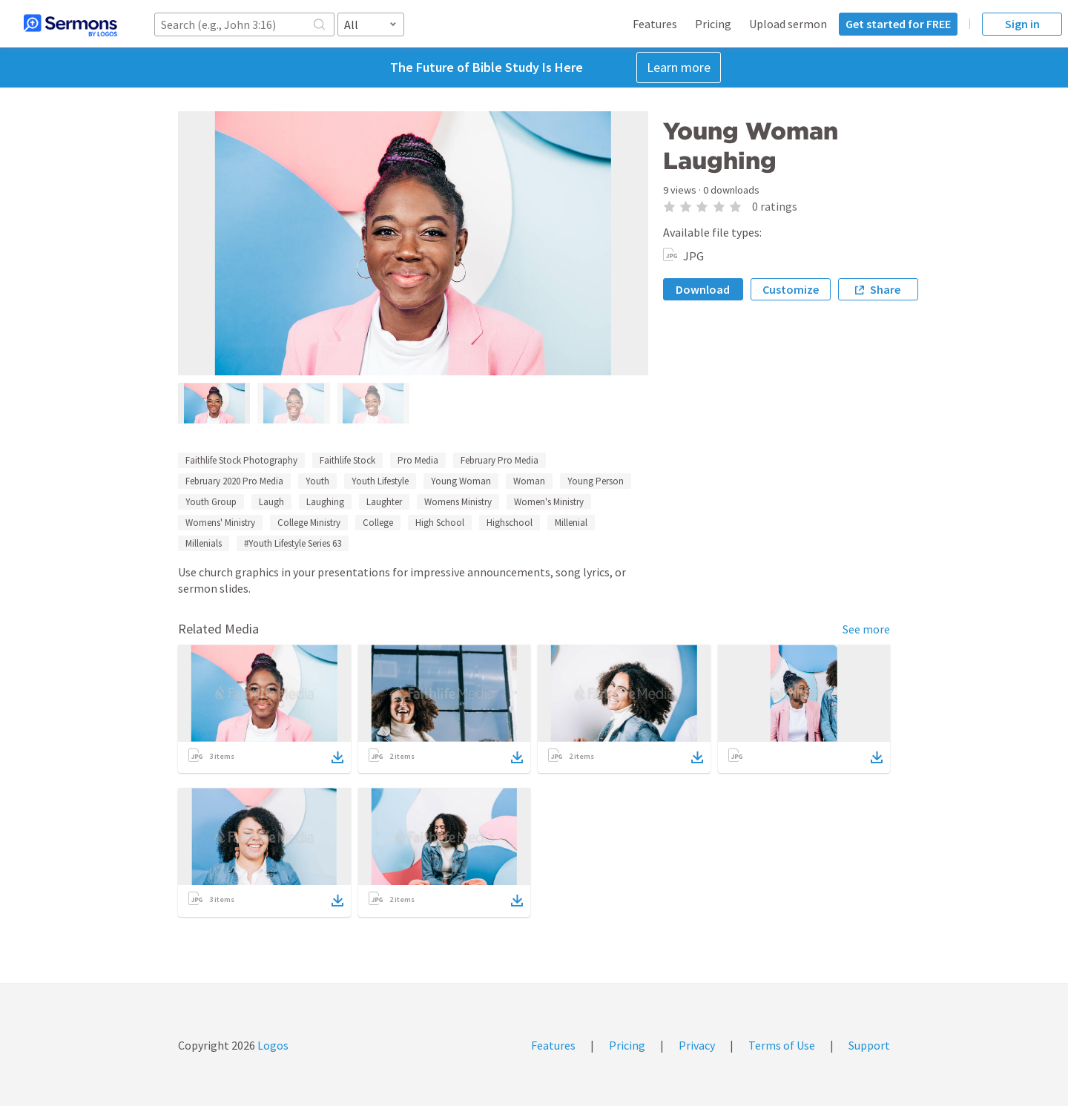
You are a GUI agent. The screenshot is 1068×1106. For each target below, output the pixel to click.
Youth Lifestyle (380, 481)
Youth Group (211, 502)
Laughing (325, 502)
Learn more (679, 67)
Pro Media (418, 460)
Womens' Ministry (220, 522)
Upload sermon (788, 23)
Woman (529, 481)
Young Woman (461, 481)
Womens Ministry (458, 502)
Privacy (697, 1045)
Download (703, 289)
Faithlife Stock (347, 460)
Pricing (713, 23)
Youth (317, 481)
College (378, 522)
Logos (272, 1045)
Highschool (510, 522)
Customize (790, 289)
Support (869, 1045)
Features (655, 23)
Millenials (203, 543)
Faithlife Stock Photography (241, 460)
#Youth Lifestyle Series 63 (292, 543)
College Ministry (308, 522)
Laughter (384, 502)
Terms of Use (781, 1045)
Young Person (595, 481)
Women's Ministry (549, 502)
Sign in (1022, 23)
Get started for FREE (898, 23)
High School (439, 522)
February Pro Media (499, 460)
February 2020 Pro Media (234, 481)
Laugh (271, 502)
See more (866, 629)
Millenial (571, 522)
